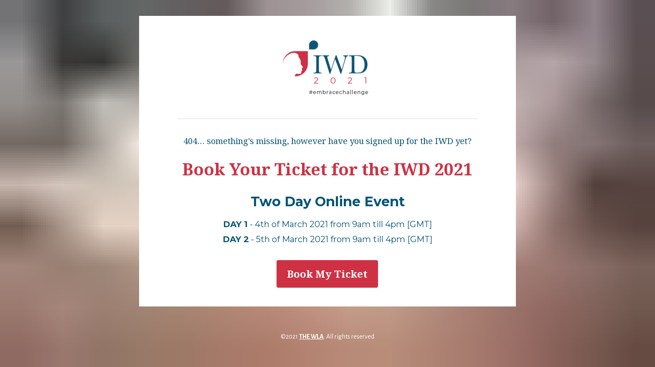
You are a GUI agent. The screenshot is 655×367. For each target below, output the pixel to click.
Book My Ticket (327, 274)
